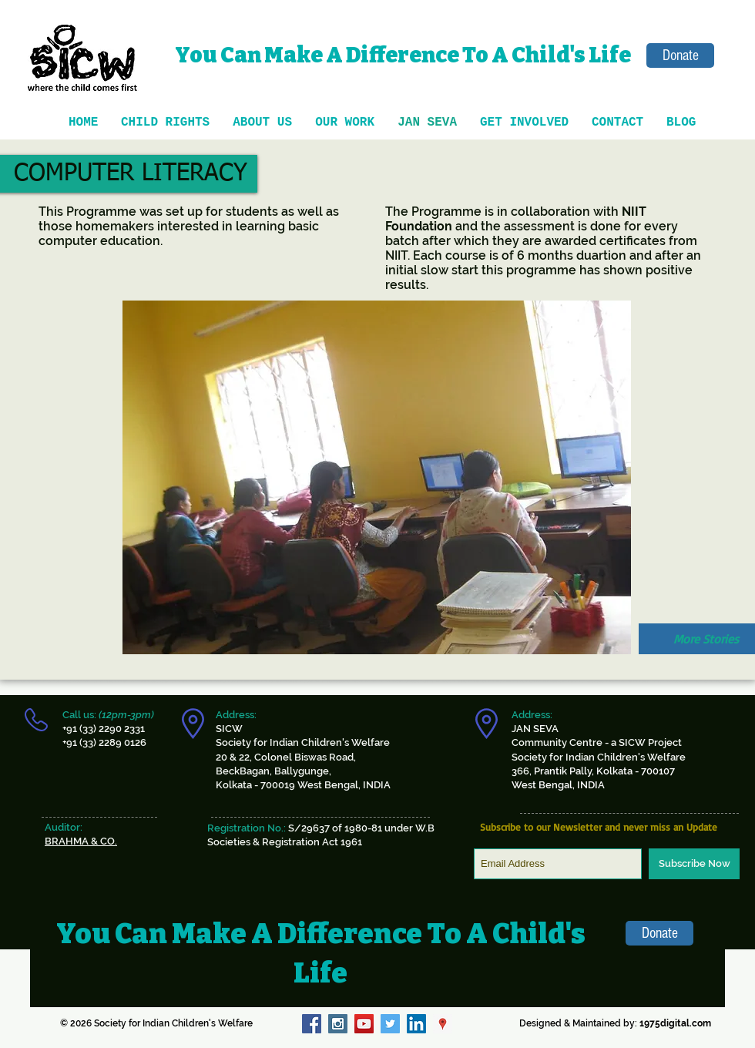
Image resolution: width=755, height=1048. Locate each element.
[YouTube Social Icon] (364, 1023)
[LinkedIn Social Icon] (416, 1023)
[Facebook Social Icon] (311, 1023)
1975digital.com (675, 1023)
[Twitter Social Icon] (390, 1023)
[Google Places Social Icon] (442, 1023)
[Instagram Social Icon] (337, 1023)
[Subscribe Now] (694, 863)
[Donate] (680, 55)
